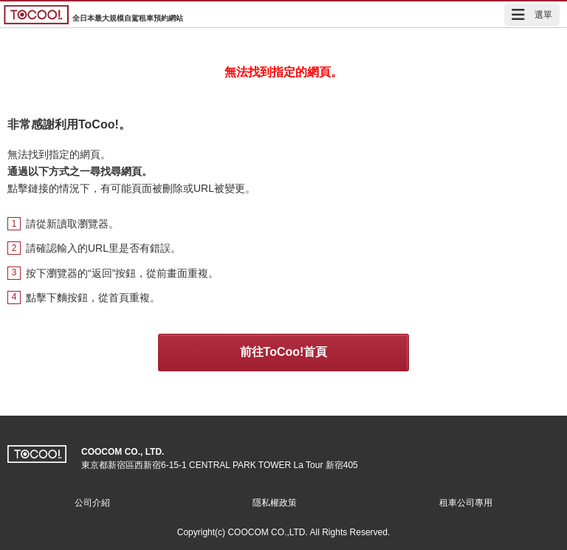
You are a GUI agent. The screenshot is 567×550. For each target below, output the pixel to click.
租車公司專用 (465, 503)
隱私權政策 (274, 503)
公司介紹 (92, 503)
